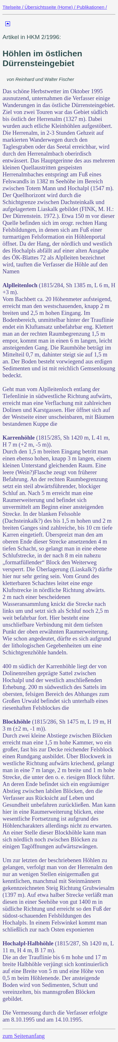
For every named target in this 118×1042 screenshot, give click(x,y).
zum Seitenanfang (24, 1036)
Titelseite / (14, 7)
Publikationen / (92, 7)
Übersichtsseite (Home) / (50, 7)
